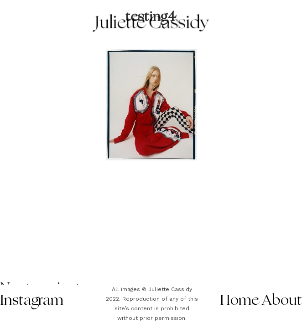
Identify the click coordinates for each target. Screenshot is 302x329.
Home (239, 301)
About (282, 301)
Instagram (31, 301)
